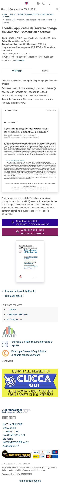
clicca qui (19, 60)
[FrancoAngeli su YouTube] (14, 418)
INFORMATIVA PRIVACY (16, 442)
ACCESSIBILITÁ (11, 446)
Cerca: (4, 9)
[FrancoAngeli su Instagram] (10, 418)
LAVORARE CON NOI (14, 435)
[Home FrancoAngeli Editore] (11, 3)
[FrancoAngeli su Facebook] (3, 418)
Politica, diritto (14, 320)
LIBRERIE (8, 438)
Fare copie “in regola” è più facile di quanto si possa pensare (28, 353)
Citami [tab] (45, 71)
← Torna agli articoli (12, 295)
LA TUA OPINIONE (12, 424)
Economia (11, 309)
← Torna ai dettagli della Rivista (18, 291)
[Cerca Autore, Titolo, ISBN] (32, 9)
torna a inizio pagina (30, 480)
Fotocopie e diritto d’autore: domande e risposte (31, 343)
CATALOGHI (9, 428)
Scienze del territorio (17, 314)
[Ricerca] (57, 9)
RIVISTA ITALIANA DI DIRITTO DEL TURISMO (35, 14)
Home (4, 14)
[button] (25, 3)
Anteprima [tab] (17, 71)
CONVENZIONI (11, 431)
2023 (7, 17)
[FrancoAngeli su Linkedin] (6, 418)
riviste (12, 14)
